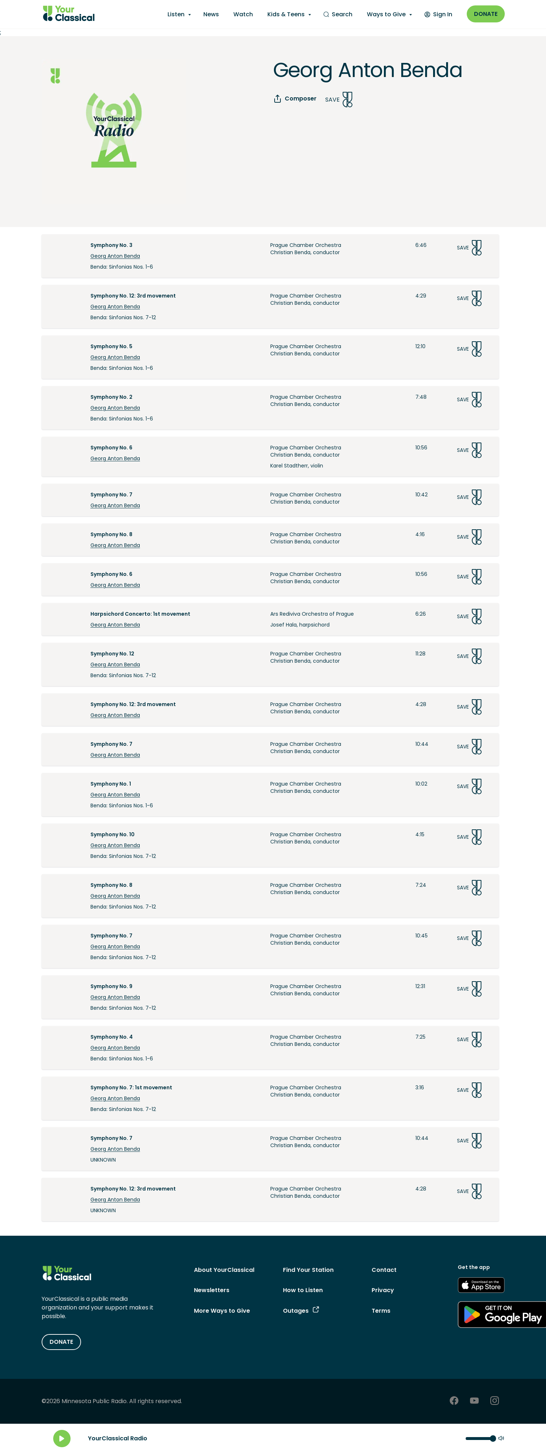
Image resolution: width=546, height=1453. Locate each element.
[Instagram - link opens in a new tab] (494, 1401)
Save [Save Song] (338, 99)
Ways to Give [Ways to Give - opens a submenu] (386, 14)
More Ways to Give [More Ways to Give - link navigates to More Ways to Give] (222, 1311)
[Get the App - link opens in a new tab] (481, 1286)
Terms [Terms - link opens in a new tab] (381, 1311)
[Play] (62, 1438)
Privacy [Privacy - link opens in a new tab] (383, 1290)
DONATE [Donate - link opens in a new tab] (61, 1342)
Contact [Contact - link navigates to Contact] (384, 1270)
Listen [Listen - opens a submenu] (176, 14)
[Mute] (501, 1439)
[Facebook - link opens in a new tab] (454, 1401)
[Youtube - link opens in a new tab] (474, 1401)
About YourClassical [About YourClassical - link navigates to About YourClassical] (224, 1270)
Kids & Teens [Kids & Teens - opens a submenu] (286, 14)
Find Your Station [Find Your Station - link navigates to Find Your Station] (308, 1270)
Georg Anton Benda (115, 256)
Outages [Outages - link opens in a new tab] (301, 1311)
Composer (295, 98)
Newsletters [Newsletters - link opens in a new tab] (211, 1290)
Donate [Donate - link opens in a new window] (486, 14)
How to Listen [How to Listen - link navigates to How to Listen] (303, 1290)
